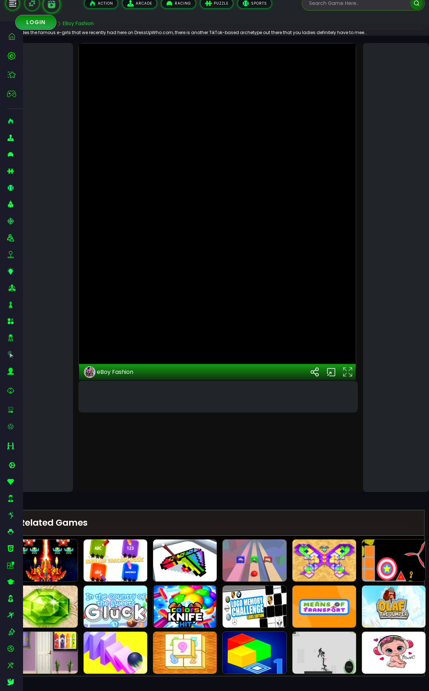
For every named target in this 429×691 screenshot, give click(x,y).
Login (35, 22)
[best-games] (15, 56)
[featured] (15, 75)
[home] (15, 36)
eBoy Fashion (123, 465)
